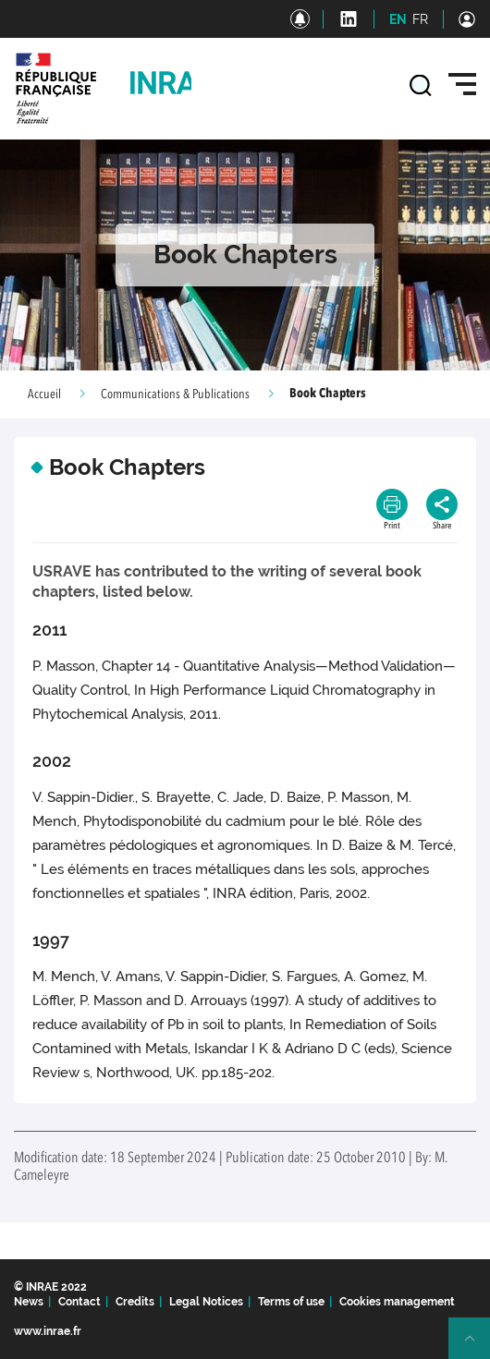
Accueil (44, 394)
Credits (135, 1301)
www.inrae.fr (47, 1331)
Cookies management (397, 1301)
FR (420, 19)
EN (398, 19)
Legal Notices (206, 1301)
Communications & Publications (175, 394)
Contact (79, 1301)
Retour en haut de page (477, 1346)
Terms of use (291, 1301)
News (28, 1301)
